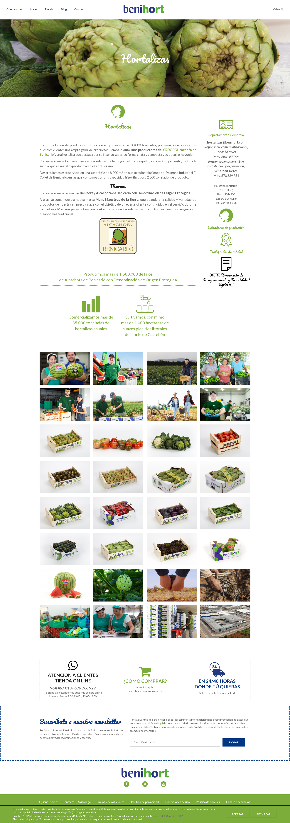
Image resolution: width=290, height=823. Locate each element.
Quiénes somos (48, 802)
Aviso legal (157, 723)
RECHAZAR (264, 814)
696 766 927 (85, 688)
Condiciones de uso (177, 802)
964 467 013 (61, 688)
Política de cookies (208, 802)
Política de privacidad (145, 802)
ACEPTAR (238, 814)
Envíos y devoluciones (110, 802)
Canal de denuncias (238, 802)
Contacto (69, 802)
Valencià (278, 9)
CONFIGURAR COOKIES (170, 815)
